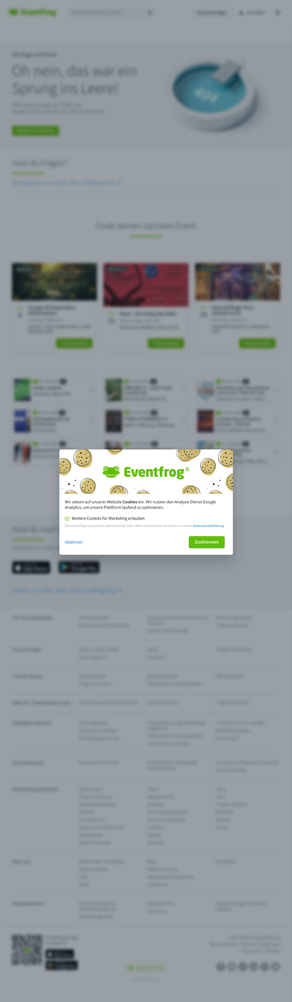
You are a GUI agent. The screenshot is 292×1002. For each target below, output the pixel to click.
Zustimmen (207, 542)
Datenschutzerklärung (208, 526)
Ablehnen (74, 542)
